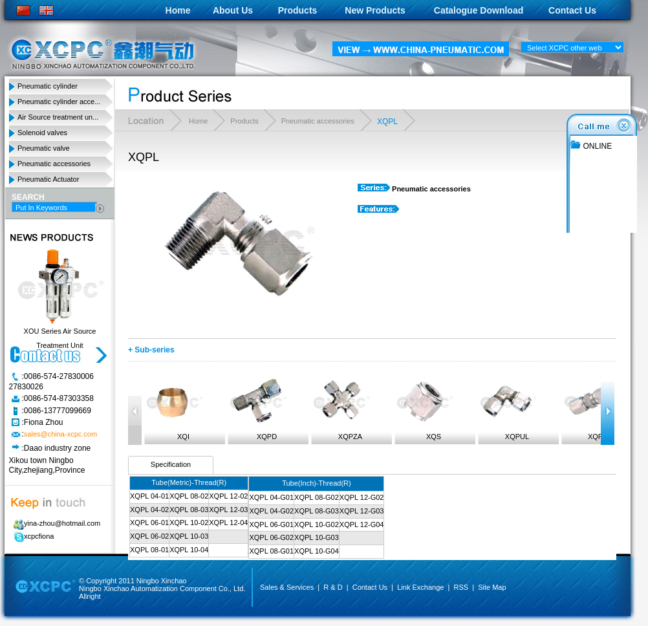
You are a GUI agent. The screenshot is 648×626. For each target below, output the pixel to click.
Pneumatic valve (43, 148)
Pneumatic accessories (54, 163)
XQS (424, 408)
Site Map (492, 587)
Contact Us (572, 10)
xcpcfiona (31, 536)
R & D (332, 587)
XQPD (257, 408)
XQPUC (591, 408)
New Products (375, 10)
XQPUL (507, 408)
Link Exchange (420, 587)
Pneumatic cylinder (47, 86)
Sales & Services (287, 587)
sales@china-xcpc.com (60, 434)
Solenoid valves (42, 132)
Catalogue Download (478, 10)
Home (178, 10)
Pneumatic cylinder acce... (58, 101)
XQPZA (340, 408)
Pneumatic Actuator (48, 179)
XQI (174, 408)
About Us (233, 10)
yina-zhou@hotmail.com (54, 523)
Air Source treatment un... (57, 117)
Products (298, 10)
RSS (460, 587)
